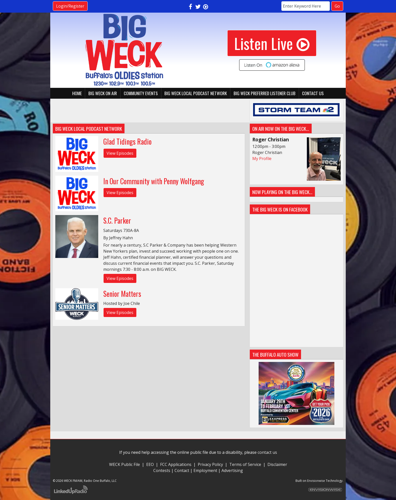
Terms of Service (246, 464)
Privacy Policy (210, 464)
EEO (150, 464)
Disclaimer (277, 464)
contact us (267, 452)
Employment (205, 470)
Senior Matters (122, 293)
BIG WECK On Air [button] (102, 93)
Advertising (232, 470)
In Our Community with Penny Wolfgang (153, 181)
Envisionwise (316, 481)
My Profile (261, 158)
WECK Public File (124, 464)
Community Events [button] (141, 93)
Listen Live (272, 43)
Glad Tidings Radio (127, 141)
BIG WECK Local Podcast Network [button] (195, 93)
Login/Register (70, 6)
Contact (182, 470)
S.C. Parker (117, 220)
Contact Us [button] (313, 93)
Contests (161, 470)
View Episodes (120, 153)
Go (337, 6)
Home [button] (77, 93)
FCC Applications (175, 464)
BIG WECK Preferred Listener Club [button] (264, 93)
